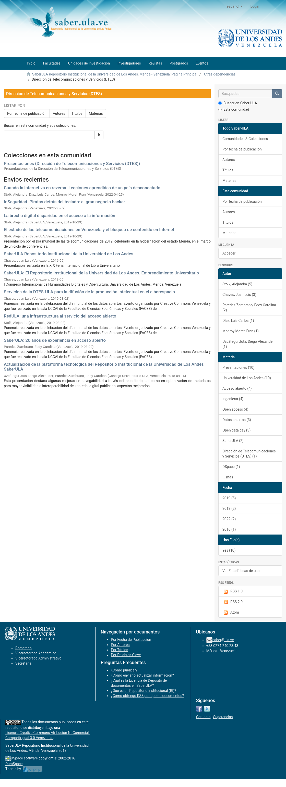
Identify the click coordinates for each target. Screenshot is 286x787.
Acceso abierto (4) (237, 388)
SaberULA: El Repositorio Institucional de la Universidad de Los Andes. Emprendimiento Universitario (101, 272)
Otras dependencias (220, 74)
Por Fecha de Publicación (131, 640)
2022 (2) (229, 519)
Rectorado (23, 648)
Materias (96, 113)
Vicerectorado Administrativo (38, 658)
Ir (99, 135)
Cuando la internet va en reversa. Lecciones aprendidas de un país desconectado (82, 187)
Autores (59, 113)
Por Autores (120, 645)
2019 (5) (229, 498)
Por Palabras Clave (126, 655)
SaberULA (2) (233, 441)
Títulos (77, 113)
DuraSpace (14, 764)
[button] (235, 6)
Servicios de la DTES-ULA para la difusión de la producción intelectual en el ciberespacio (89, 291)
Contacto (203, 717)
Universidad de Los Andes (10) (246, 378)
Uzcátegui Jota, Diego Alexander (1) (248, 344)
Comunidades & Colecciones (245, 139)
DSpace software (24, 758)
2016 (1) (229, 529)
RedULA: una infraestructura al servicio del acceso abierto (60, 316)
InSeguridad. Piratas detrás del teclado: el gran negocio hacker (64, 201)
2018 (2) (229, 508)
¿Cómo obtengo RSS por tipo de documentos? (147, 696)
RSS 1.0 (232, 591)
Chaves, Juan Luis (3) (239, 295)
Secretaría (23, 663)
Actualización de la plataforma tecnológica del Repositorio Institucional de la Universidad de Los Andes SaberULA (104, 367)
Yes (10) (229, 550)
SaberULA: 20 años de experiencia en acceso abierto (55, 340)
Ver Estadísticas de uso (241, 571)
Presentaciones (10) (238, 367)
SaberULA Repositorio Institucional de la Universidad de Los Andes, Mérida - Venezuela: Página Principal (114, 74)
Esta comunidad (233, 109)
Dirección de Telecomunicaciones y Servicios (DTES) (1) (249, 453)
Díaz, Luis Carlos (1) (238, 321)
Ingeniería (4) (232, 399)
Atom (230, 612)
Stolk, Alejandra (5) (237, 284)
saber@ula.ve (223, 640)
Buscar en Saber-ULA (237, 103)
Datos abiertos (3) (236, 420)
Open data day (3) (236, 430)
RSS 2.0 (232, 602)
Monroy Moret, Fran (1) (240, 331)
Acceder (228, 253)
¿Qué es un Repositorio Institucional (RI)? (143, 691)
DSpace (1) (231, 467)
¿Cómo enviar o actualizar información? (142, 675)
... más (227, 477)
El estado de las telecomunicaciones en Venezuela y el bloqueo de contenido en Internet (89, 229)
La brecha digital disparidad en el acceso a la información (59, 215)
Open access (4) (235, 409)
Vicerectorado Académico (35, 653)
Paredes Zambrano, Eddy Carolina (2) (249, 307)
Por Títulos (119, 650)
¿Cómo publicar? (124, 670)
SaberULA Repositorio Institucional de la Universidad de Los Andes (68, 253)
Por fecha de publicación (26, 113)
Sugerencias (223, 717)
